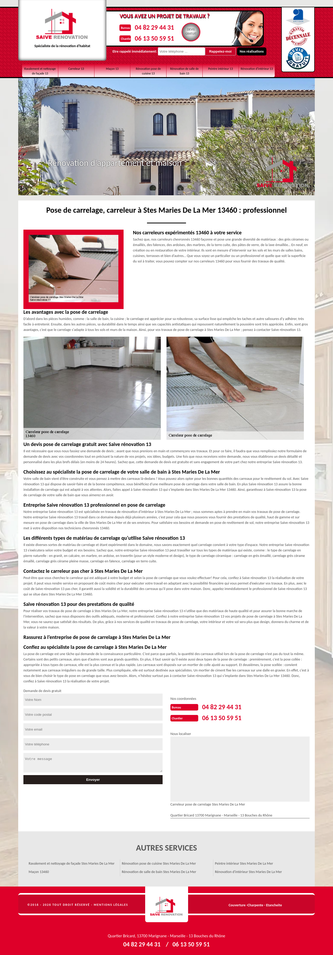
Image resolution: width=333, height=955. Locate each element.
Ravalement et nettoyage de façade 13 (40, 71)
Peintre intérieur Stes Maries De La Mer (244, 862)
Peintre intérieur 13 (220, 69)
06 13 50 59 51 (151, 37)
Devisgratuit (189, 31)
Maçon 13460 (39, 871)
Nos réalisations (243, 51)
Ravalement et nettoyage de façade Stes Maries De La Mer (71, 862)
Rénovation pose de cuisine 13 (148, 71)
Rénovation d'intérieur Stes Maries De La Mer (248, 871)
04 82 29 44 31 (151, 27)
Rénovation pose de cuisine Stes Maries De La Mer (159, 862)
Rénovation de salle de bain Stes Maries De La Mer (159, 871)
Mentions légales (111, 904)
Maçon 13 (112, 69)
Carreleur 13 (76, 69)
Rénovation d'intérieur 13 (257, 69)
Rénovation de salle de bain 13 (184, 71)
